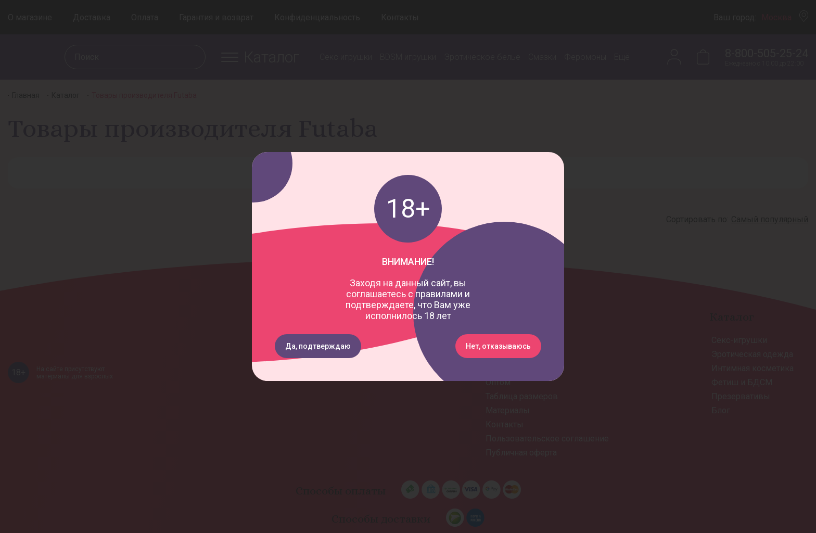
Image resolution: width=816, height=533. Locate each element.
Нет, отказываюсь (498, 346)
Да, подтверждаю (318, 346)
